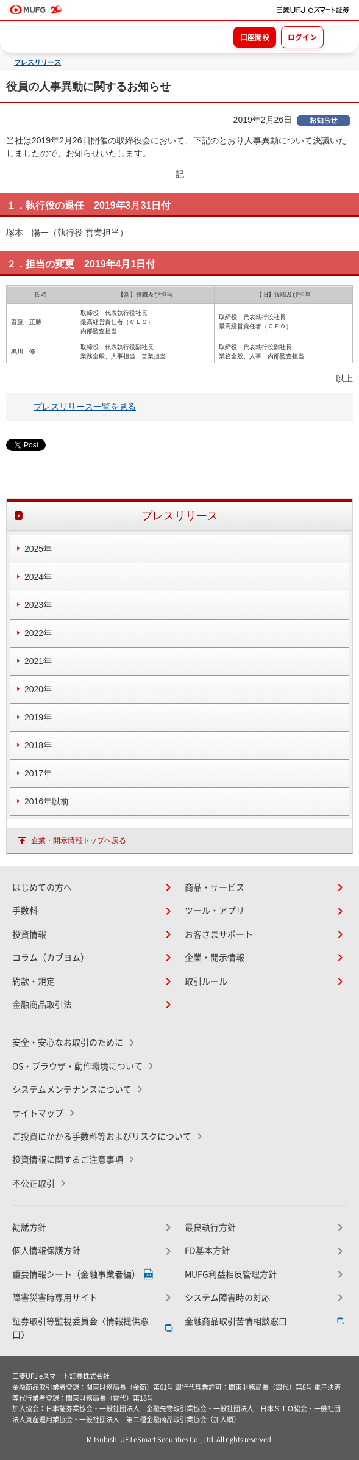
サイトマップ (37, 1113)
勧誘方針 (29, 1227)
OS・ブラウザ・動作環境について (77, 1066)
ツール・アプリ (214, 910)
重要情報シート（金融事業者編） (76, 1274)
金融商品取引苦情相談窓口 (236, 1321)
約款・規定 (33, 981)
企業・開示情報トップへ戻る (78, 840)
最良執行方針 (210, 1227)
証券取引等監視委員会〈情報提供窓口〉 (80, 1328)
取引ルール (206, 981)
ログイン (302, 37)
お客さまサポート (219, 934)
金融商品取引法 (42, 1004)
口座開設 (254, 37)
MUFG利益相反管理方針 (231, 1274)
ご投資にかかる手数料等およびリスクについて (101, 1136)
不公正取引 (33, 1183)
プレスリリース (37, 62)
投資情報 (29, 934)
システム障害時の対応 (227, 1297)
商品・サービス (214, 887)
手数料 (25, 910)
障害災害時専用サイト (55, 1297)
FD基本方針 (207, 1250)
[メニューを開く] (339, 36)
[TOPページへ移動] (313, 10)
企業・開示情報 (214, 957)
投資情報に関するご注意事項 (67, 1159)
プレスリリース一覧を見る (85, 406)
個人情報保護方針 (46, 1250)
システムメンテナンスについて (72, 1089)
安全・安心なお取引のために (67, 1042)
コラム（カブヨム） (50, 957)
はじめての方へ (42, 887)
